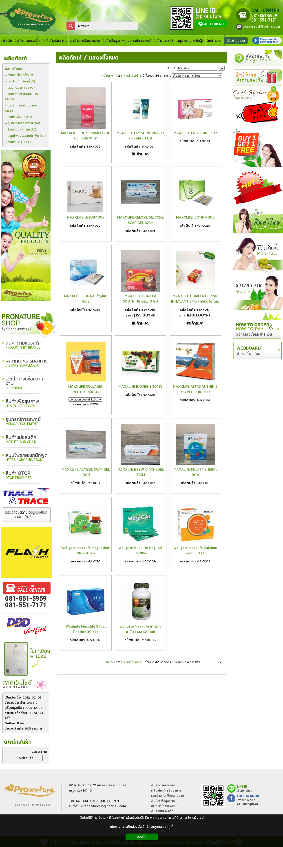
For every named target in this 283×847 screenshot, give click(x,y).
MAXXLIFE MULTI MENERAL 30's (195, 472)
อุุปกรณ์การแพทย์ (164, 805)
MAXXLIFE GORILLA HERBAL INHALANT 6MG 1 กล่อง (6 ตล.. (195, 298)
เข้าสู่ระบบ (238, 40)
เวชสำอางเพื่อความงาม (24, 383)
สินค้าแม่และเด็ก (21, 439)
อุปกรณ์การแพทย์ (23, 421)
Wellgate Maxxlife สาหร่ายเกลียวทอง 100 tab (140, 629)
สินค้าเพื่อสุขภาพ (22, 403)
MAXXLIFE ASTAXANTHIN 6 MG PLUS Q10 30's (195, 389)
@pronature (244, 791)
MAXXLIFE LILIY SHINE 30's (195, 132)
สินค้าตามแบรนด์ (23, 345)
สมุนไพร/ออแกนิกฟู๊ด (27, 457)
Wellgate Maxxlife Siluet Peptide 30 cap (86, 629)
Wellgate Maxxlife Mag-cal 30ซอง (140, 550)
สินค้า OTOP (19, 475)
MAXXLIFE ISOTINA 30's (195, 217)
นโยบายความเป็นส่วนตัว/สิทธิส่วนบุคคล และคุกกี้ (141, 826)
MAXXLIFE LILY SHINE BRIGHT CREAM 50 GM (140, 135)
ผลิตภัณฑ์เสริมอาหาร (27, 363)
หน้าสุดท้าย (134, 75)
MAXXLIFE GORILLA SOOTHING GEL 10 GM (140, 298)
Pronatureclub (247, 802)
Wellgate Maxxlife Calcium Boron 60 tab (195, 550)
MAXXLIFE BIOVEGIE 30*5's (140, 386)
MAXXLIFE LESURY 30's (86, 217)
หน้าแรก (107, 75)
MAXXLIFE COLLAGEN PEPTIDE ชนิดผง (85, 389)
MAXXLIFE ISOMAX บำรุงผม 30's (85, 298)
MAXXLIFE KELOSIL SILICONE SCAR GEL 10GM (140, 220)
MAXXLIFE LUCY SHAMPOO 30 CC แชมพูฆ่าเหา (86, 135)
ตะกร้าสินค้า (17, 742)
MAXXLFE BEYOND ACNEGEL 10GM (140, 472)
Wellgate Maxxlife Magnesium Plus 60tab (85, 550)
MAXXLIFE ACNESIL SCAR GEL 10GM (86, 472)
